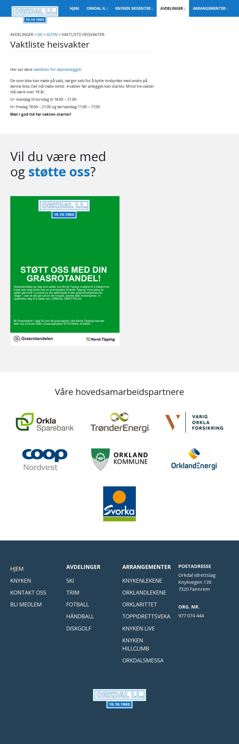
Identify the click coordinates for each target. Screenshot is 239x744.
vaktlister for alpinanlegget (57, 69)
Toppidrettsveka (146, 616)
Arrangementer (210, 8)
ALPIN (52, 34)
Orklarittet (139, 604)
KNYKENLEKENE (142, 580)
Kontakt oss (28, 592)
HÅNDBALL (80, 616)
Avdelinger (172, 8)
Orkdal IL (97, 8)
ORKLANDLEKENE (144, 592)
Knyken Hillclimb (135, 644)
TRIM (72, 592)
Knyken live (138, 628)
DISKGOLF (78, 628)
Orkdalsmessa (143, 660)
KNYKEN (20, 580)
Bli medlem (26, 604)
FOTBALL (77, 604)
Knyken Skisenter (134, 8)
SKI (40, 34)
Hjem (74, 8)
